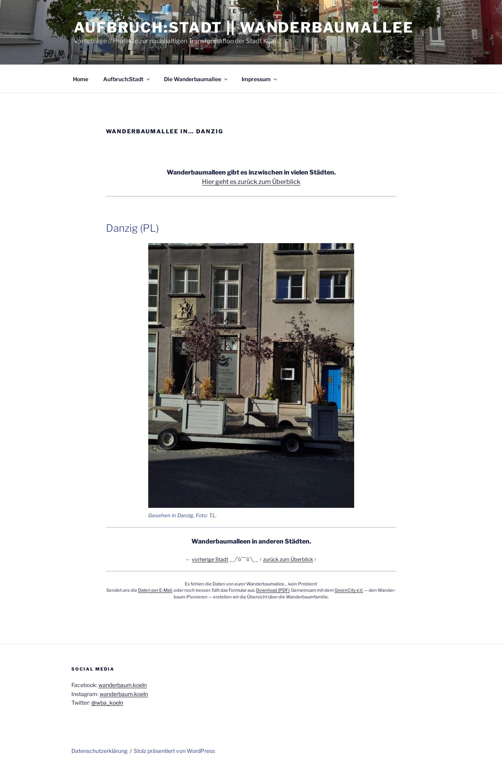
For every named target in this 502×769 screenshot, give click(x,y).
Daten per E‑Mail (155, 590)
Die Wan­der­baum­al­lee (196, 79)
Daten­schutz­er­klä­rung (99, 750)
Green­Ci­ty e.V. (349, 590)
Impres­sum (260, 79)
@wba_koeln (107, 702)
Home (80, 79)
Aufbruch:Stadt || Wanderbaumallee (244, 27)
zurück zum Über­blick (288, 559)
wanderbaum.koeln (122, 685)
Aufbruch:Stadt (127, 79)
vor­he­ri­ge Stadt (210, 559)
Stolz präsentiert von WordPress (174, 750)
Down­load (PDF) (272, 590)
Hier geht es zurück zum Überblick (251, 181)
